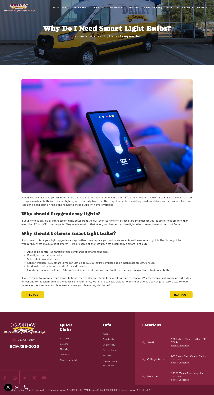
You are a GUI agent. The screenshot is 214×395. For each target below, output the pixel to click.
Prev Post (33, 295)
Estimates (134, 7)
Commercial (99, 7)
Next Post (181, 295)
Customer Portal (185, 7)
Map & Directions (180, 345)
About (66, 7)
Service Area (118, 7)
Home (56, 7)
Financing (157, 7)
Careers (146, 7)
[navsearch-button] (109, 366)
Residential (81, 7)
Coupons (169, 7)
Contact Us (201, 7)
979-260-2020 (24, 346)
